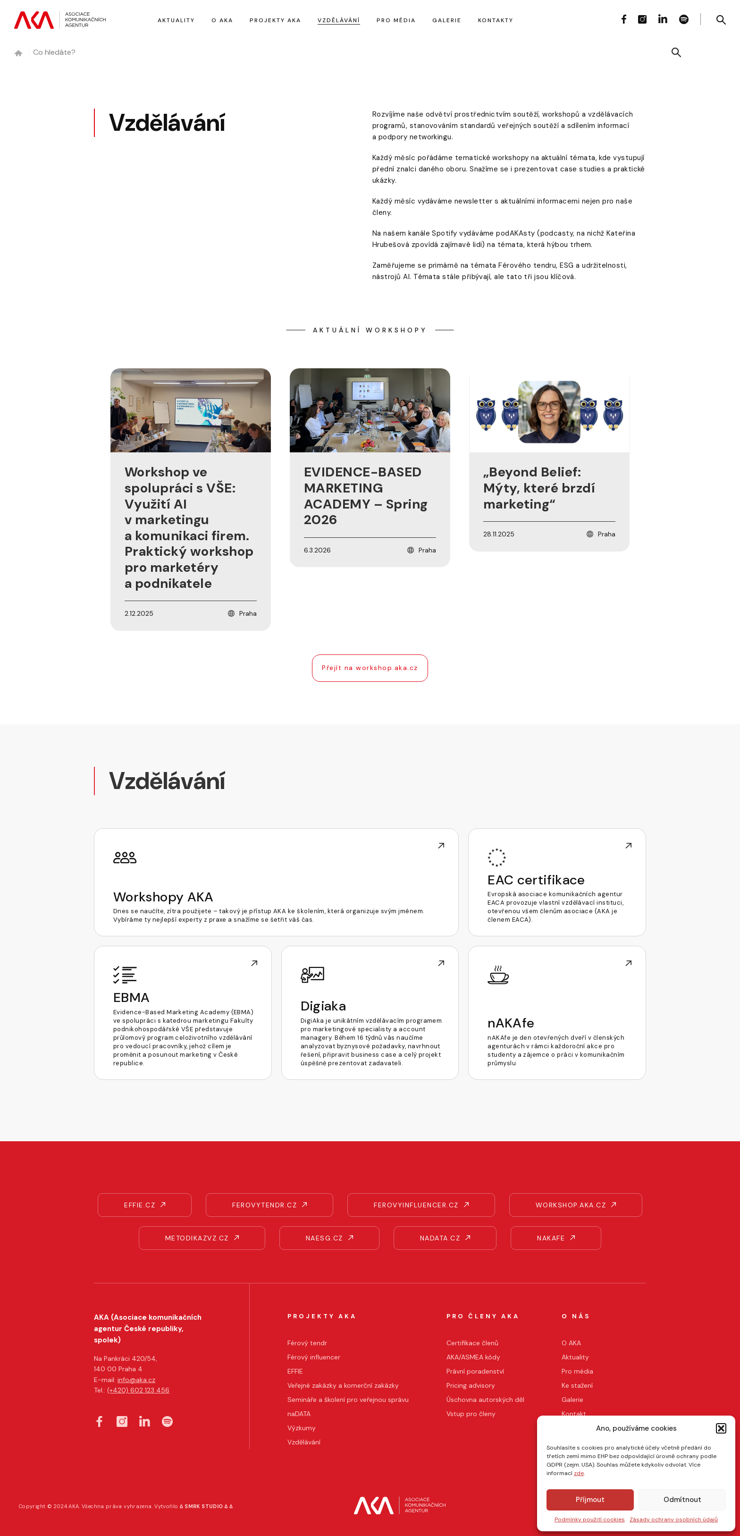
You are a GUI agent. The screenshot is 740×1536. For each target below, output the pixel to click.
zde (579, 1473)
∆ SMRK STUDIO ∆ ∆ (206, 1506)
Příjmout (590, 1499)
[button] (721, 1428)
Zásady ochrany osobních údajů (674, 1519)
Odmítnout (682, 1499)
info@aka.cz (136, 1379)
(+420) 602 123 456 (138, 1390)
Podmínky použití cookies (590, 1519)
